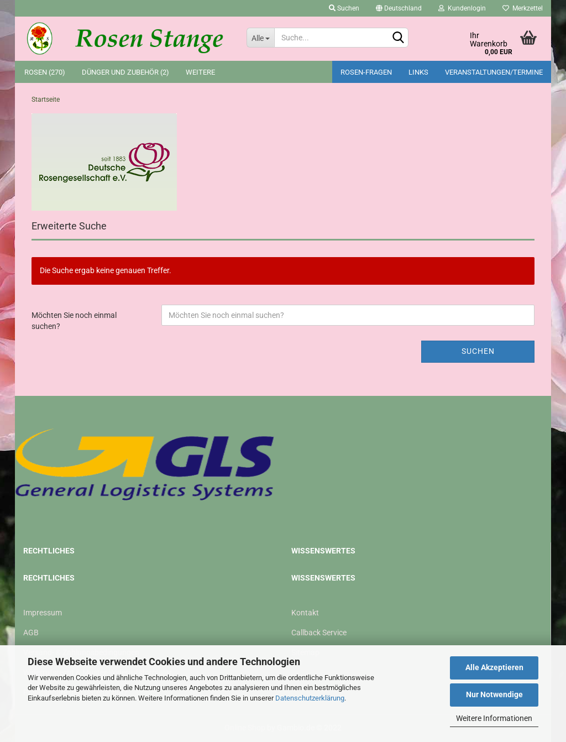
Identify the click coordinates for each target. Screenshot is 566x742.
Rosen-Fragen (366, 72)
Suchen (344, 8)
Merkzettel (522, 8)
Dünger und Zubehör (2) (125, 72)
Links (418, 72)
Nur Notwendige (494, 694)
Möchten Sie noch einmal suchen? (74, 321)
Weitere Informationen (494, 718)
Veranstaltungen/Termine (494, 72)
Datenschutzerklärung (309, 698)
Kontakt (305, 612)
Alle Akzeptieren (494, 667)
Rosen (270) (44, 72)
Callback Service (319, 632)
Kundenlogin (462, 8)
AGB (31, 632)
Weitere (200, 72)
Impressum (42, 612)
